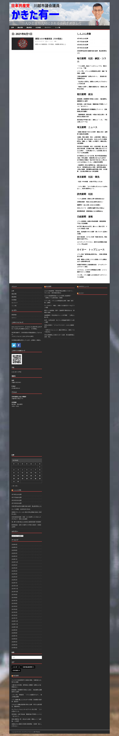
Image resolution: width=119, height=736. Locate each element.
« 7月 (13, 486)
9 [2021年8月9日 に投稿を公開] (13, 472)
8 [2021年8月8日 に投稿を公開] (39, 470)
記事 (12, 27)
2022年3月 (14, 577)
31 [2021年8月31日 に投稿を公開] (18, 481)
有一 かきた (50, 41)
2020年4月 (14, 645)
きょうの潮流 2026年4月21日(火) (21, 509)
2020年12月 (15, 621)
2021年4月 (14, 609)
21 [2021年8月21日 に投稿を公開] (35, 475)
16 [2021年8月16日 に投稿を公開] (14, 475)
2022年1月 (14, 583)
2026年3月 (14, 547)
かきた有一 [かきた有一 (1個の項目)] (16, 667)
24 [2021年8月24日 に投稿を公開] (18, 478)
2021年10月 (15, 591)
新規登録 (14, 315)
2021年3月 (14, 612)
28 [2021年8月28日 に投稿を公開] (35, 478)
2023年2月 (14, 571)
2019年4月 (14, 647)
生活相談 (38, 27)
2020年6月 (14, 639)
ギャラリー (48, 27)
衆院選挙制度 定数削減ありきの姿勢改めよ (90, 211)
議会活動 (20, 27)
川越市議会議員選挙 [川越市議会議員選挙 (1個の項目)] (28, 667)
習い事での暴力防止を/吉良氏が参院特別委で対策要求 (26, 522)
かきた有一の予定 (16, 372)
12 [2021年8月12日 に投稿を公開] (26, 472)
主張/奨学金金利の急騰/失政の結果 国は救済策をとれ (27, 506)
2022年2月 (14, 580)
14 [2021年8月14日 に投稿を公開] (35, 472)
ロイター (81, 293)
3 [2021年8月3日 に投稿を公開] (18, 470)
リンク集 (57, 27)
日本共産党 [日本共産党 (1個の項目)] (16, 670)
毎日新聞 (48, 286)
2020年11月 (15, 624)
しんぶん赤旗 (84, 33)
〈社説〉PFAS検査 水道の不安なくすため (89, 181)
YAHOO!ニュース (84, 286)
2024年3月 (14, 556)
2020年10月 (15, 627)
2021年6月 (14, 603)
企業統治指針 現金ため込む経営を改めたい (90, 202)
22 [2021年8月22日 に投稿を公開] (39, 475)
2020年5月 (14, 642)
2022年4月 (14, 574)
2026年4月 (14, 544)
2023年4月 (14, 568)
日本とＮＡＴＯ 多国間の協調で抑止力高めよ (90, 208)
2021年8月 (14, 597)
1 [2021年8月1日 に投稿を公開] (39, 467)
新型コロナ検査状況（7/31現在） (49, 38)
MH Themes (37, 732)
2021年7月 (14, 600)
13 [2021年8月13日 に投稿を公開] (31, 472)
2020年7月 (14, 636)
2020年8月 (14, 633)
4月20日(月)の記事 (82, 44)
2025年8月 (14, 550)
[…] (65, 44)
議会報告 (29, 27)
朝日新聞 (16, 675)
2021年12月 (15, 586)
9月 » (16, 486)
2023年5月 (14, 565)
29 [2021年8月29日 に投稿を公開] (39, 478)
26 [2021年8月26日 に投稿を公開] (26, 478)
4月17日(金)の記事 (82, 41)
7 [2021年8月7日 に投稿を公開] (35, 470)
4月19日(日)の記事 (82, 48)
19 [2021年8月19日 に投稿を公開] (26, 475)
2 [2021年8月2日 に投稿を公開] (13, 470)
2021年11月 (15, 588)
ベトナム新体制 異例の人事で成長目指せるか (90, 199)
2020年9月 (14, 630)
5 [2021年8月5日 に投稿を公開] (26, 470)
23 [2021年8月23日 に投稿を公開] (14, 478)
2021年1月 (14, 618)
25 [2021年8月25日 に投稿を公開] (22, 478)
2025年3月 (14, 553)
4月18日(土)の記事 (82, 38)
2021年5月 (14, 606)
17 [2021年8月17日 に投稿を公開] (18, 475)
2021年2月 (14, 615)
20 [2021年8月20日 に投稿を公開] (31, 475)
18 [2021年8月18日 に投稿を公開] (22, 475)
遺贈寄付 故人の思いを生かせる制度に (88, 205)
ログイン (14, 317)
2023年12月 (15, 562)
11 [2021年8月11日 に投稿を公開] (22, 472)
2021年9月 (14, 594)
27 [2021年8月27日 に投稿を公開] (31, 478)
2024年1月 (14, 559)
